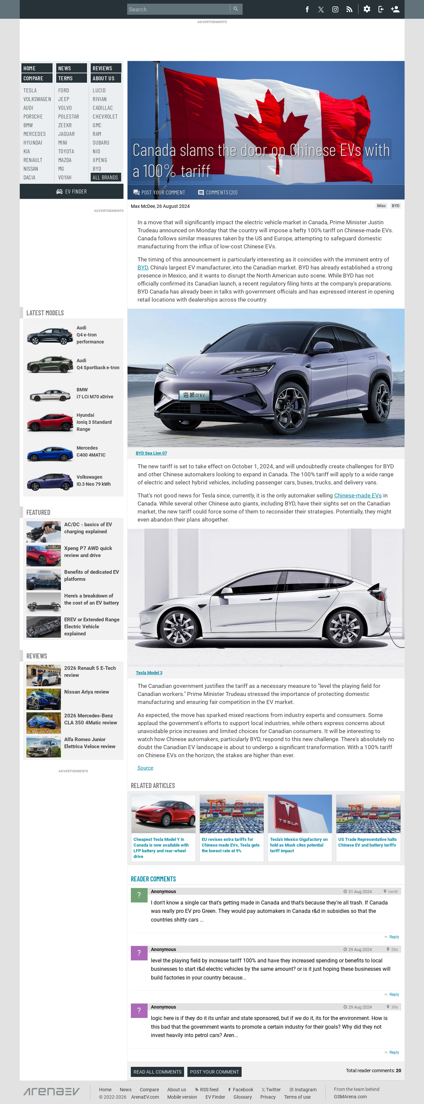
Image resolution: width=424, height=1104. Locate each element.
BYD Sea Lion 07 (151, 453)
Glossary (243, 1097)
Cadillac (103, 107)
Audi (28, 107)
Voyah (65, 177)
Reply (394, 937)
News (64, 68)
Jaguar (66, 133)
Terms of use (297, 1097)
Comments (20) (217, 192)
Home (29, 68)
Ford (63, 90)
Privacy (268, 1097)
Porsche (33, 116)
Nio (96, 151)
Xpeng (100, 159)
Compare (33, 78)
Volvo (65, 107)
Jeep (63, 98)
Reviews (102, 68)
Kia (26, 151)
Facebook (243, 1089)
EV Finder (215, 1097)
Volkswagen (37, 98)
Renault (33, 159)
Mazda (65, 159)
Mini (62, 142)
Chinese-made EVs (358, 495)
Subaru (101, 142)
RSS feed (209, 1089)
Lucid (99, 90)
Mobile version (182, 1097)
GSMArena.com (350, 1096)
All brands (105, 177)
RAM (97, 133)
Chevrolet (105, 116)
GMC (97, 125)
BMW (28, 125)
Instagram (306, 1089)
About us (103, 78)
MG (61, 168)
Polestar (68, 116)
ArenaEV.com (145, 1097)
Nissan (30, 168)
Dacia (29, 177)
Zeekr (65, 125)
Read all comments (157, 1072)
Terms (65, 78)
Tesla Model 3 (149, 672)
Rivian (100, 98)
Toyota (66, 151)
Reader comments (153, 879)
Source (145, 768)
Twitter (273, 1089)
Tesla (30, 90)
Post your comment (159, 192)
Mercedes (34, 133)
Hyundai (32, 142)
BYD (143, 267)
